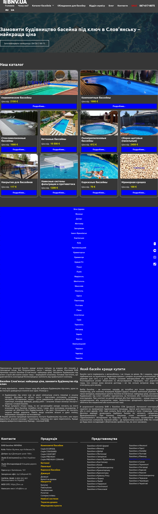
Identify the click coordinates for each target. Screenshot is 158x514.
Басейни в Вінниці (95, 448)
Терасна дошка (49, 502)
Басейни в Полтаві (137, 453)
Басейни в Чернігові (138, 483)
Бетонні (45, 462)
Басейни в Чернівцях (138, 480)
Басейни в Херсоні (137, 472)
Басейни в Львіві (95, 481)
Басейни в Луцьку (95, 478)
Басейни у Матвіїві (137, 451)
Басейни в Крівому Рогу (98, 475)
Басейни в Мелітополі (97, 486)
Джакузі (45, 473)
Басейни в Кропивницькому (100, 467)
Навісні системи (49, 498)
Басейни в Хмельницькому (141, 475)
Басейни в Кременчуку (98, 472)
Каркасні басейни (50, 469)
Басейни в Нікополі (138, 445)
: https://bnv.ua (12, 484)
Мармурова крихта (51, 505)
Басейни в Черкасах (138, 478)
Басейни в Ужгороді (138, 467)
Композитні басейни (52, 445)
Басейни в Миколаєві (97, 489)
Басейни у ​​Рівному (138, 456)
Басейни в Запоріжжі (97, 456)
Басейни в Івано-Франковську (101, 459)
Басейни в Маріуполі (96, 483)
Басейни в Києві (94, 464)
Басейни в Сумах (137, 461)
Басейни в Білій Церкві (98, 445)
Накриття (46, 481)
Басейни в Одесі (136, 448)
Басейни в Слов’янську (139, 459)
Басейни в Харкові (137, 470)
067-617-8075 (147, 5)
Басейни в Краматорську (98, 470)
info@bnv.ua (21, 488)
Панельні (46, 466)
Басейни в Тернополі (138, 464)
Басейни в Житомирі (96, 453)
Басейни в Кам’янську (97, 462)
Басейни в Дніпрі (95, 451)
